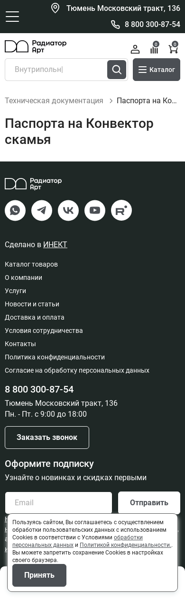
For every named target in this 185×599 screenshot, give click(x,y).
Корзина (173, 48)
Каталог (156, 69)
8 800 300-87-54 (152, 24)
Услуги (15, 291)
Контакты (20, 344)
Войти (135, 49)
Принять (39, 575)
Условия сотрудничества (44, 330)
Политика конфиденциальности (55, 357)
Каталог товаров (31, 264)
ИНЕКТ (55, 244)
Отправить (149, 502)
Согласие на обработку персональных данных (77, 370)
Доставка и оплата (35, 317)
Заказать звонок (47, 437)
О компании (23, 277)
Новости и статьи (32, 304)
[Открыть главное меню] (12, 16)
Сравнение (154, 48)
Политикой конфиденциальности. (125, 545)
